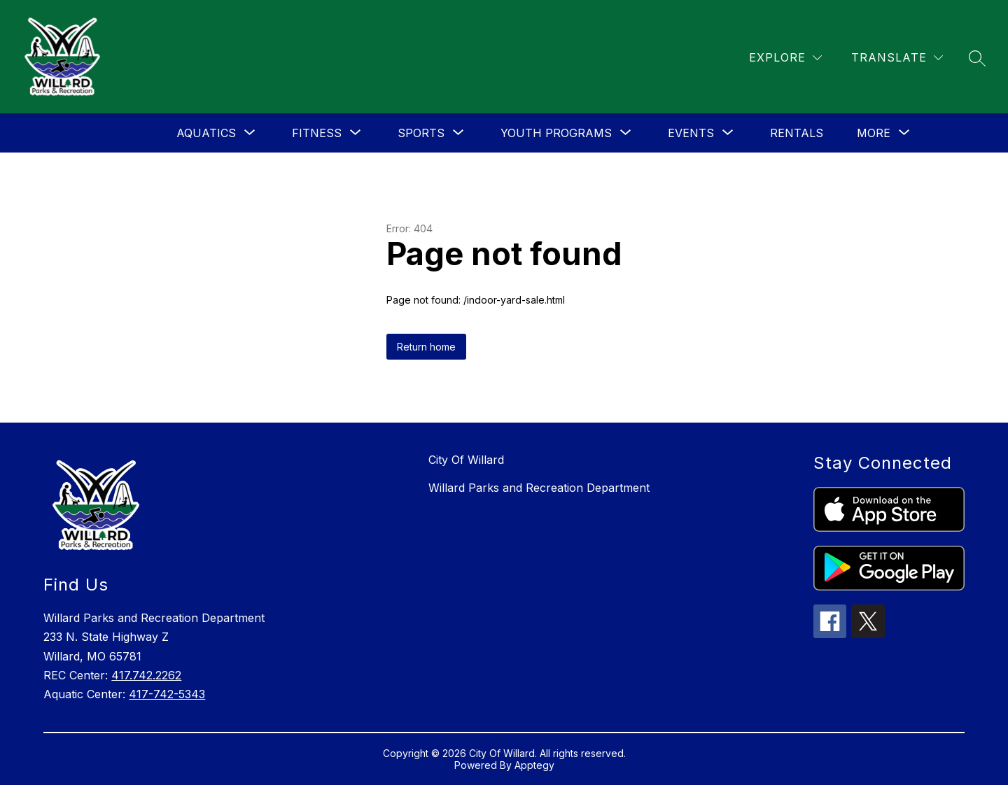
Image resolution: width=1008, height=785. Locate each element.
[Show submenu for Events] (691, 133)
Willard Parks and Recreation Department (539, 488)
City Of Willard (466, 460)
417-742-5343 (167, 694)
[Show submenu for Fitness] (317, 133)
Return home (426, 347)
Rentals (796, 133)
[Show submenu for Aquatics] (206, 133)
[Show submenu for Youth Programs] (556, 133)
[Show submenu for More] (873, 133)
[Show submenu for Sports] (421, 133)
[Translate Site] (897, 57)
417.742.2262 (146, 675)
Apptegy (534, 765)
